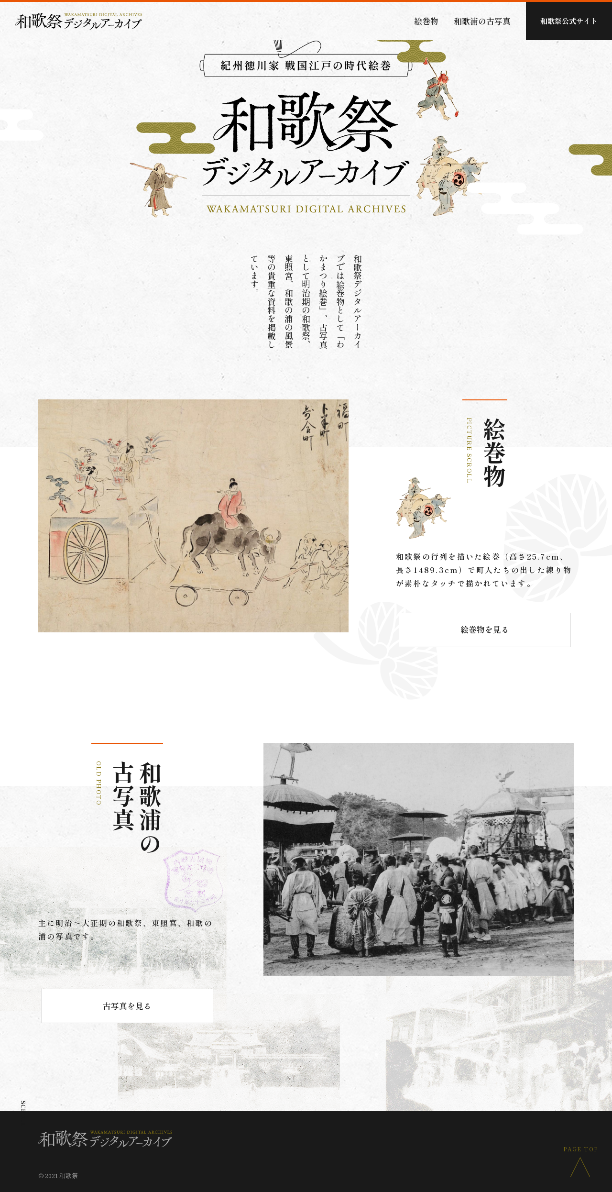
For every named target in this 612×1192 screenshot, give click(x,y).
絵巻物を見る (484, 629)
